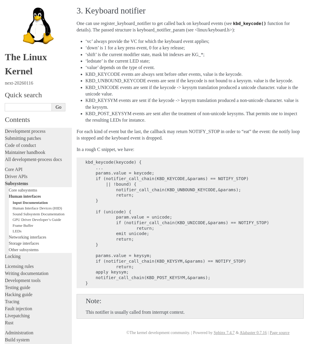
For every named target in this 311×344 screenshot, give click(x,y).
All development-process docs (33, 66)
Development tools (22, 187)
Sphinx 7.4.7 (224, 332)
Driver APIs (16, 83)
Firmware (14, 278)
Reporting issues (20, 253)
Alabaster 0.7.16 (253, 332)
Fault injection (18, 215)
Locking (12, 163)
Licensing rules (19, 173)
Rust (9, 229)
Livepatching (17, 222)
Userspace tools (19, 261)
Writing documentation (26, 180)
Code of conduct (20, 52)
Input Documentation (30, 110)
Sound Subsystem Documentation (38, 121)
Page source (280, 332)
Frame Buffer (23, 132)
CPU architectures (22, 295)
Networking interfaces (27, 144)
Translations (16, 315)
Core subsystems (23, 97)
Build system (17, 246)
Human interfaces (25, 103)
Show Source (17, 338)
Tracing (12, 208)
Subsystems (16, 90)
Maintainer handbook (25, 59)
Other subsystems (24, 157)
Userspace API (19, 268)
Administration (19, 239)
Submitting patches (23, 45)
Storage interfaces (24, 150)
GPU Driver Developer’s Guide (37, 127)
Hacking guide (18, 201)
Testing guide (17, 194)
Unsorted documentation (28, 305)
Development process (25, 38)
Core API (13, 76)
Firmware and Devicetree (29, 285)
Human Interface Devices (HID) (37, 115)
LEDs (17, 138)
